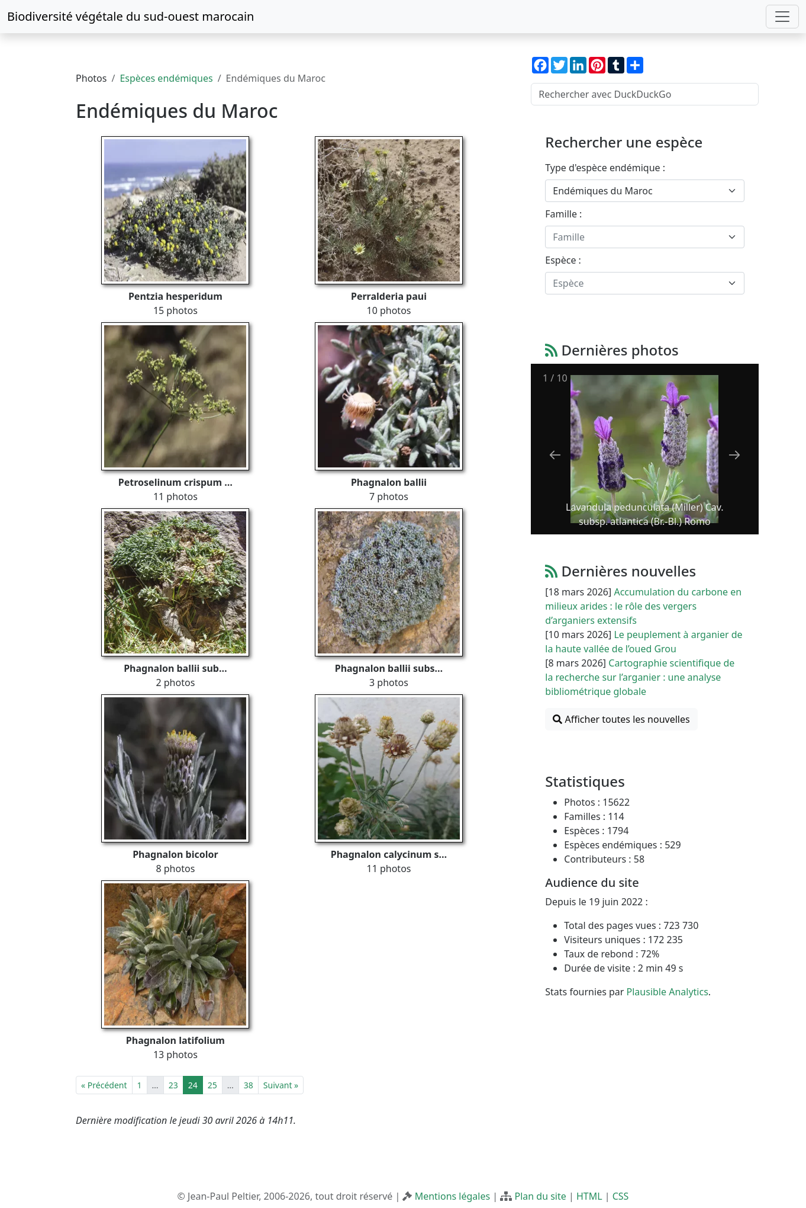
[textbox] (638, 237)
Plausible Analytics (667, 991)
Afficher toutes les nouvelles (621, 719)
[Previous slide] (555, 454)
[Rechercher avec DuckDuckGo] (645, 94)
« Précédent (104, 1085)
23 (173, 1085)
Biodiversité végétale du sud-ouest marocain (130, 16)
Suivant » (280, 1085)
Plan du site (540, 1196)
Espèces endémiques (166, 78)
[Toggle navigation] (782, 16)
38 (248, 1085)
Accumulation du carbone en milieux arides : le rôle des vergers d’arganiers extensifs (643, 606)
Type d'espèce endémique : (605, 167)
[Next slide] (734, 454)
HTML (589, 1196)
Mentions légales (453, 1196)
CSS (620, 1196)
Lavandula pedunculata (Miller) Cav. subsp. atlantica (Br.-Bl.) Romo (645, 514)
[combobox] (644, 191)
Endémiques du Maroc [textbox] (602, 190)
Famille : (563, 213)
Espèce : (563, 260)
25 (212, 1085)
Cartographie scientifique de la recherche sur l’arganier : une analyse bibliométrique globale (639, 677)
